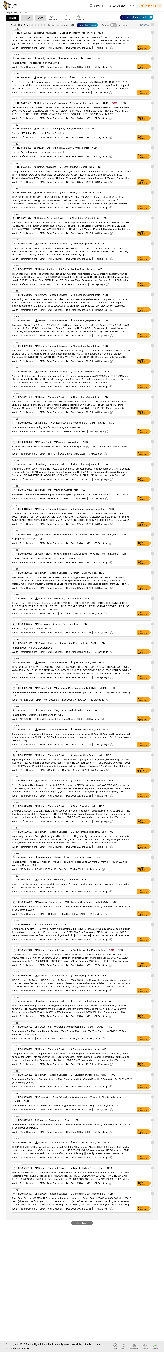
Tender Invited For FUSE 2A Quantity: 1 (32, 647)
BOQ (40, 18)
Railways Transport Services (51, 77)
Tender (12, 18)
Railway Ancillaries (46, 32)
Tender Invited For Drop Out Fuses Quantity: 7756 (37, 715)
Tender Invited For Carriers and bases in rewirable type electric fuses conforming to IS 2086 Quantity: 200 (65, 1105)
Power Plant (43, 128)
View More (82, 1223)
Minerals (42, 422)
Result (27, 18)
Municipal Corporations (50, 902)
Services (96, 5)
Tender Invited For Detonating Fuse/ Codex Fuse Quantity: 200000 (46, 427)
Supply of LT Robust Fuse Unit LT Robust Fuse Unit (38, 133)
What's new (116, 5)
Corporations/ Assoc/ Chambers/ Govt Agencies (62, 534)
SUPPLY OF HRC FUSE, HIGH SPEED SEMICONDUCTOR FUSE (46, 558)
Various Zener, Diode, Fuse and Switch (32, 628)
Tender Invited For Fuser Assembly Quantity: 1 (35, 62)
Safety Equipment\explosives (52, 103)
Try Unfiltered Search (87, 25)
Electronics (44, 624)
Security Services (46, 58)
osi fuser (64, 25)
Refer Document (28, 47)
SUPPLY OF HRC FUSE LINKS (28, 539)
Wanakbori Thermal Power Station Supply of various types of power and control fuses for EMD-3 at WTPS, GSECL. (70, 494)
